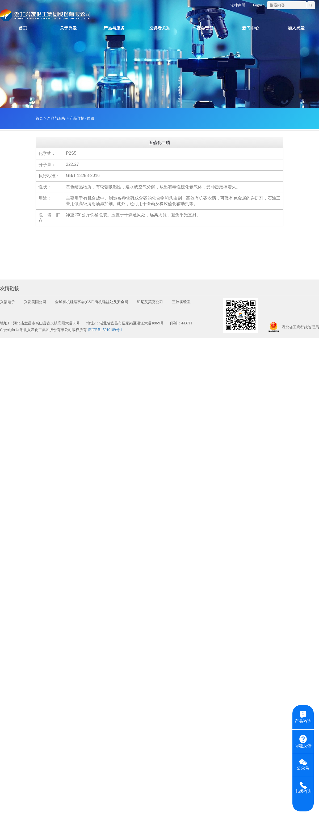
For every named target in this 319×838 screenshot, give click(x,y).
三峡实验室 (181, 302)
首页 (23, 28)
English (258, 5)
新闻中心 (250, 28)
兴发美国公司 (35, 302)
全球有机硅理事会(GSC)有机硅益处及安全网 (91, 302)
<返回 (89, 118)
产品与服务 (114, 28)
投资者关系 (159, 28)
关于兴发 (68, 28)
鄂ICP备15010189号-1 (105, 330)
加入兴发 (296, 28)
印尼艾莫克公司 (150, 302)
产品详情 (77, 118)
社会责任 (204, 28)
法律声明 (237, 5)
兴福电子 (7, 302)
